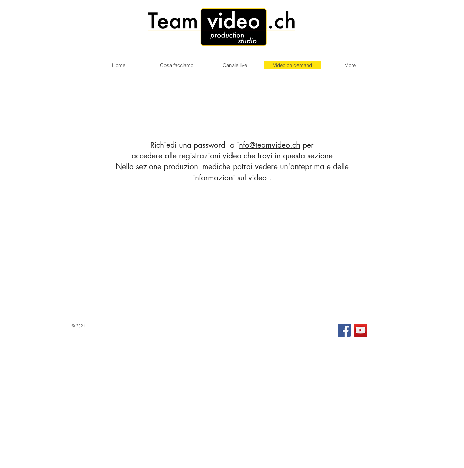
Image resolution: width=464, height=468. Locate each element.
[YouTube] (360, 330)
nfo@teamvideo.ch (269, 145)
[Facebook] (344, 330)
